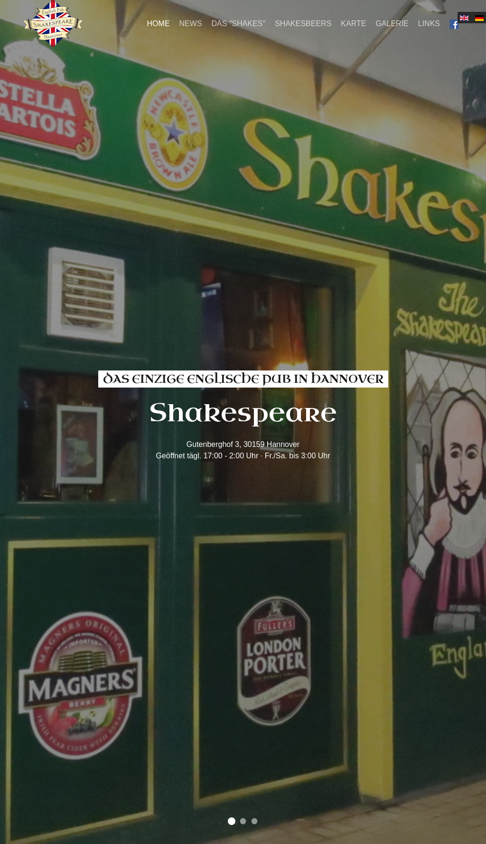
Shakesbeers (303, 23)
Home (158, 23)
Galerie (391, 23)
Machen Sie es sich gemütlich (243, 821)
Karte (353, 23)
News (190, 23)
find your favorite (255, 821)
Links (429, 23)
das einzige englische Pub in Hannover (231, 821)
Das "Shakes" (239, 23)
